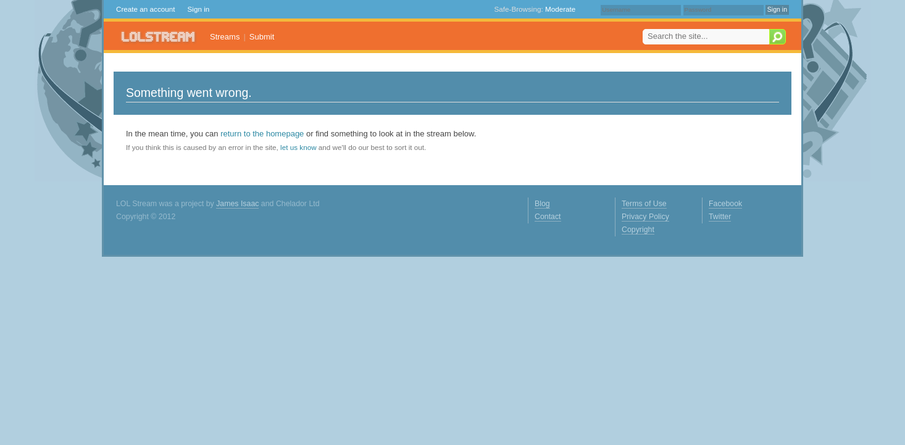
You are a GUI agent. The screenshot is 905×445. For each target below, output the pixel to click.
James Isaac (237, 203)
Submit (261, 36)
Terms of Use (644, 203)
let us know (298, 147)
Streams (225, 36)
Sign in (199, 9)
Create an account (145, 9)
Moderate (560, 9)
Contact (548, 216)
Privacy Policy (645, 216)
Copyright (638, 229)
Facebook (725, 203)
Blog (542, 203)
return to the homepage (262, 133)
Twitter (720, 216)
